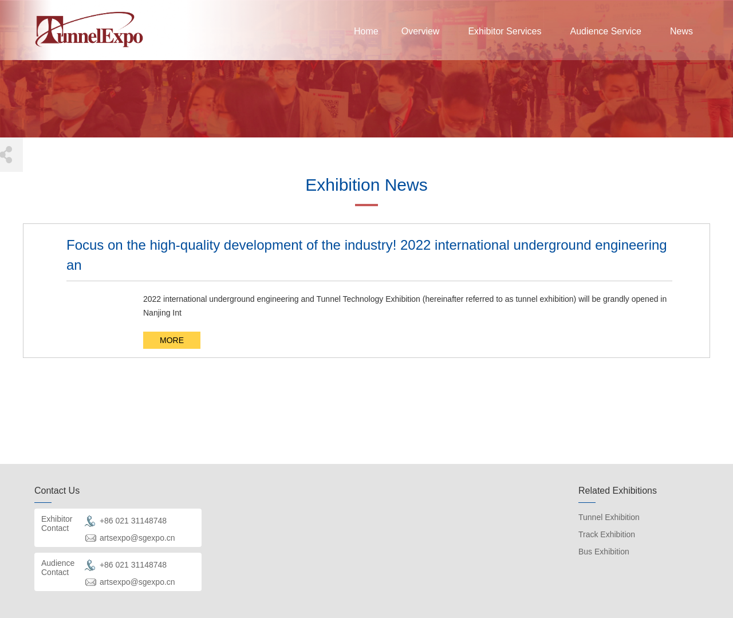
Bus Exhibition (603, 551)
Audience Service (605, 31)
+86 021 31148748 (133, 520)
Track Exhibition (606, 534)
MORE (172, 340)
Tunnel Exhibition (609, 517)
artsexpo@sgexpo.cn (137, 537)
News (681, 31)
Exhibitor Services (504, 31)
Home (366, 31)
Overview (420, 31)
